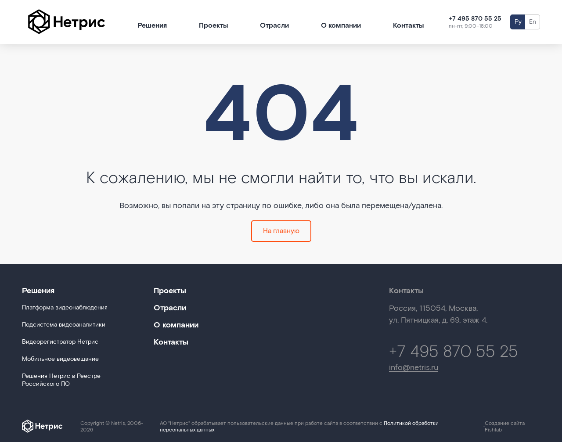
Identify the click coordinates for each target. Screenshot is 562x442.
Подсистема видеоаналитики (63, 325)
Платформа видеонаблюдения (65, 308)
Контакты (408, 25)
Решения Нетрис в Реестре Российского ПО (61, 380)
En (532, 22)
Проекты (213, 25)
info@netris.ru (413, 368)
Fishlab (493, 430)
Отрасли (274, 25)
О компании (341, 25)
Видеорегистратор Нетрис (60, 342)
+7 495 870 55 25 (475, 19)
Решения (152, 25)
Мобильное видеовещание (60, 359)
